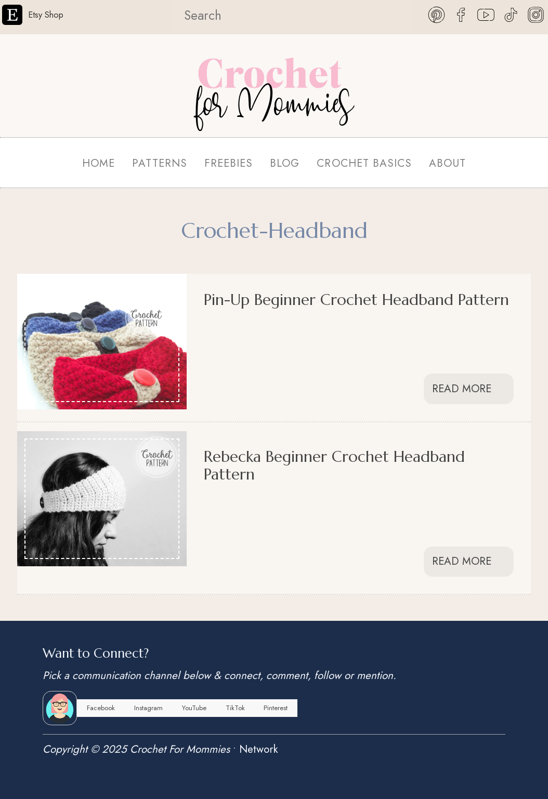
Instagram (148, 708)
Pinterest (276, 708)
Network (258, 749)
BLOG (284, 163)
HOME (98, 163)
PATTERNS (159, 163)
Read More (468, 388)
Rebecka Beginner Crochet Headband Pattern (334, 465)
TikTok (235, 708)
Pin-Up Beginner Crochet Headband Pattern (356, 299)
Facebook (101, 708)
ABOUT (447, 163)
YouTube (194, 708)
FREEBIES (228, 163)
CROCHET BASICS (364, 163)
